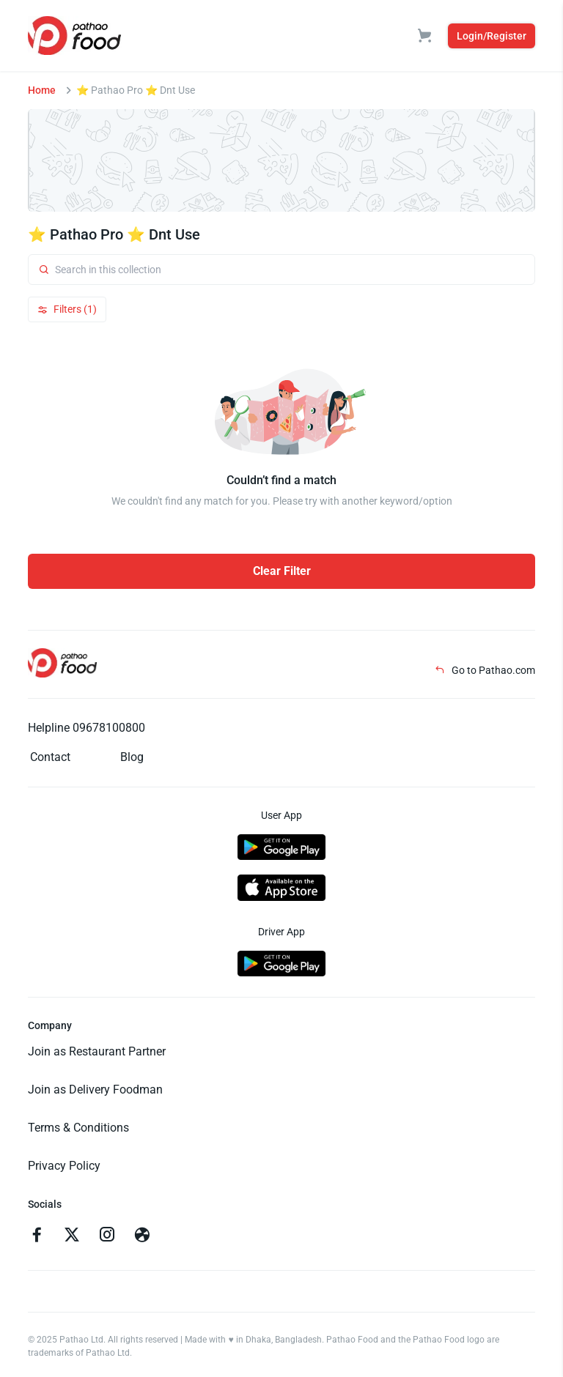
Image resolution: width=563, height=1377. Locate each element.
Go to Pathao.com (485, 670)
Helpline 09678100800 (86, 728)
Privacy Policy (64, 1166)
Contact (50, 757)
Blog (132, 757)
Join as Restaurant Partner (97, 1051)
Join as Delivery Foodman (95, 1089)
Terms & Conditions (78, 1128)
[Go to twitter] (72, 1236)
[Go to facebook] (36, 1236)
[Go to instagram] (107, 1236)
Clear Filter (282, 571)
